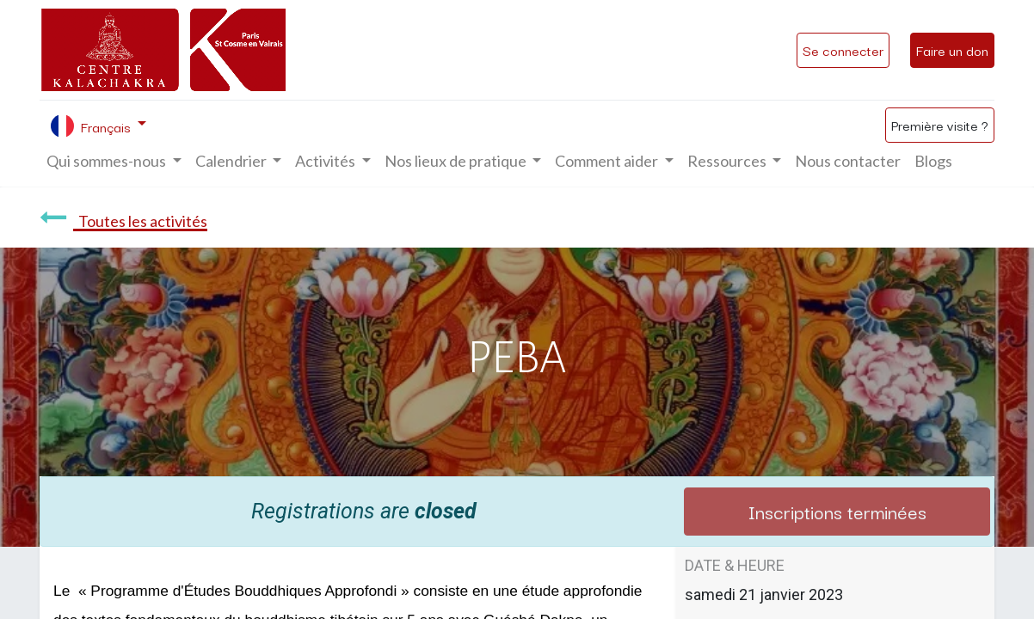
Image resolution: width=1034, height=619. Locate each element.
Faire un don (952, 50)
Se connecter (843, 50)
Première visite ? (939, 124)
